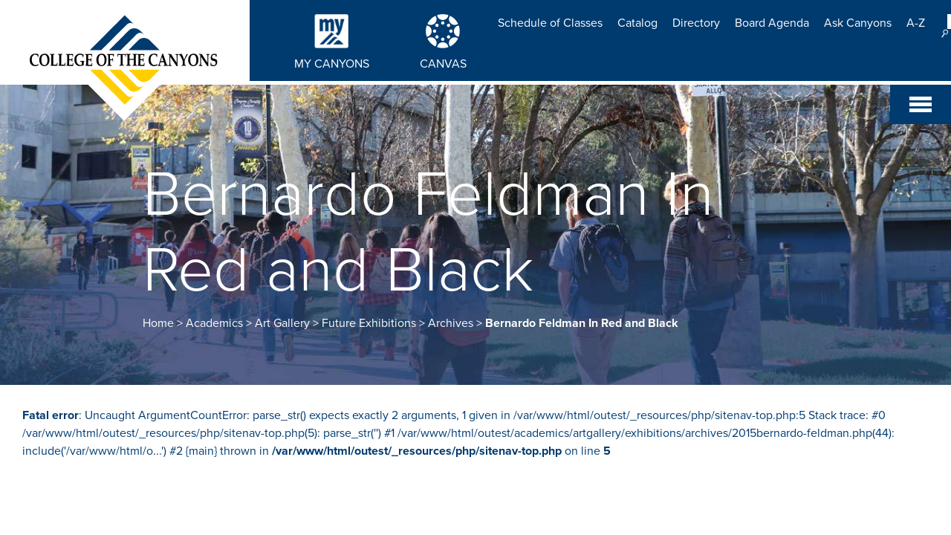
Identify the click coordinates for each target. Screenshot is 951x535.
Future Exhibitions (369, 323)
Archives (450, 323)
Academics (214, 323)
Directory (696, 23)
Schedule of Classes (550, 23)
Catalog (637, 23)
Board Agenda (772, 23)
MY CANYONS (331, 63)
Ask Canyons (858, 23)
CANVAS (443, 63)
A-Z (915, 23)
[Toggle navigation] (920, 104)
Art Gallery (282, 323)
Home (158, 323)
